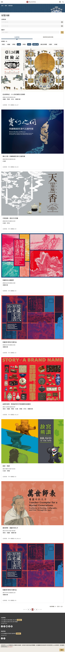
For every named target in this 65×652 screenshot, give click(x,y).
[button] (60, 2)
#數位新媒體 (43, 44)
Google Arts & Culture (9, 626)
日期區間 (3, 19)
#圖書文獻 (35, 44)
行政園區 (16, 621)
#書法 (3, 44)
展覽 (6, 5)
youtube (7, 626)
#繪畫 (8, 44)
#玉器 (18, 44)
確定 (62, 650)
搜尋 (62, 32)
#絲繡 (55, 44)
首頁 (2, 5)
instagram (4, 626)
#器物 (50, 44)
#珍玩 (29, 44)
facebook (2, 626)
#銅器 (24, 44)
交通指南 (19, 620)
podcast (12, 626)
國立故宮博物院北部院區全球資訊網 (31, 2)
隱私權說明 (10, 646)
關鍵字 (3, 30)
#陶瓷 (13, 44)
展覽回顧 (10, 5)
